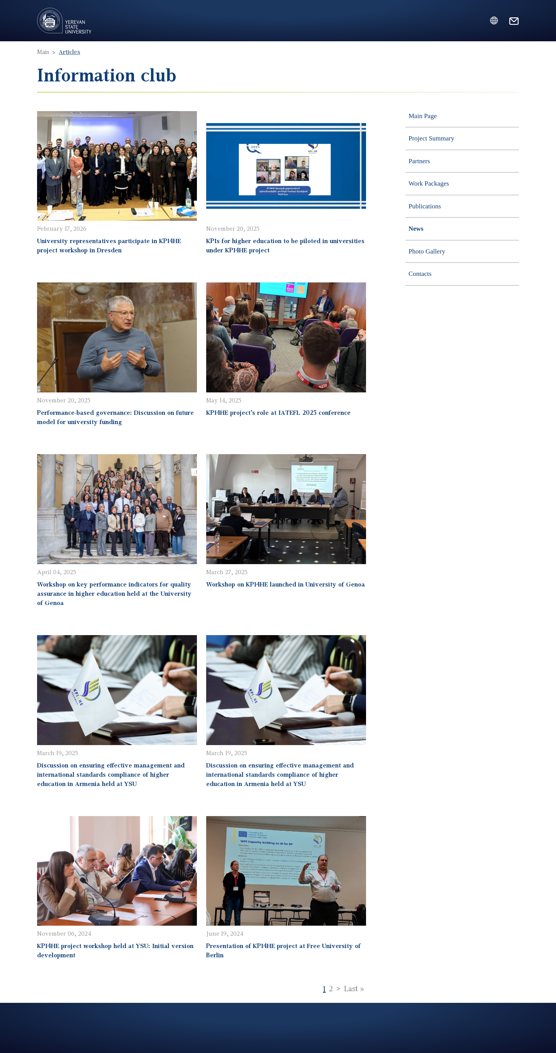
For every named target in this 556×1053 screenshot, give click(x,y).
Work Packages (429, 183)
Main (43, 52)
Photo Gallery (427, 251)
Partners (419, 161)
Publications (425, 206)
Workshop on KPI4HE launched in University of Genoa (285, 584)
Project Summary (431, 138)
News (416, 228)
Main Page (423, 116)
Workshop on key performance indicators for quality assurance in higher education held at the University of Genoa (114, 593)
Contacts (420, 273)
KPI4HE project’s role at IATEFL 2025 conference (278, 412)
